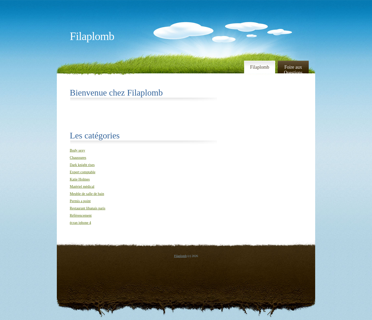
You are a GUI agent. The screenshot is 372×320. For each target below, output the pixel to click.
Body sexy (77, 150)
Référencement (81, 215)
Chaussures (78, 158)
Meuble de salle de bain (87, 194)
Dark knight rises (82, 165)
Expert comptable (82, 172)
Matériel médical (82, 187)
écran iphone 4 (80, 223)
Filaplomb (92, 36)
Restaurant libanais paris (87, 208)
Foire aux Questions (293, 70)
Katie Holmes (80, 179)
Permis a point (80, 201)
